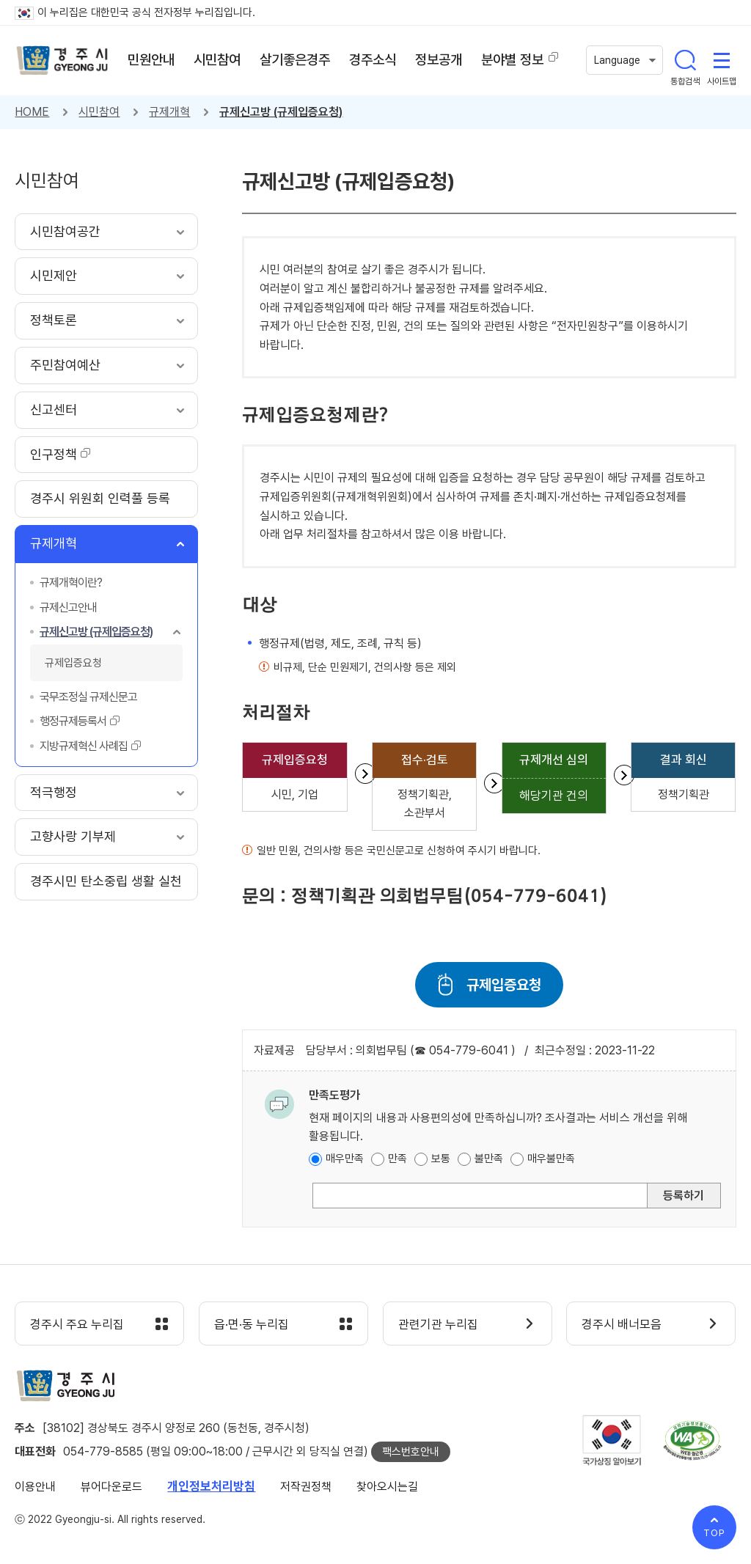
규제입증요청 (503, 985)
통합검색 (685, 60)
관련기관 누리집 (438, 1324)
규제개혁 (169, 112)
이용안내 (35, 1487)
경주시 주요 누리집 (77, 1324)
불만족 (489, 1158)
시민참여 (99, 112)
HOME (32, 112)
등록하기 (683, 1196)
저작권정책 (305, 1487)
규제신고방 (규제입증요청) (280, 112)
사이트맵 (721, 60)
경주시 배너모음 (622, 1324)
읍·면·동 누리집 (251, 1324)
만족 (397, 1158)
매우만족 (345, 1158)
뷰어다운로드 (111, 1487)
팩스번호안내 (410, 1451)
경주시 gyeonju (62, 60)
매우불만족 (551, 1158)
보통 (440, 1158)
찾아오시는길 (387, 1487)
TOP (714, 1532)
